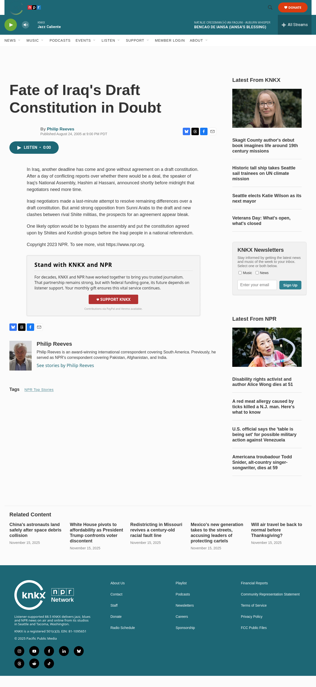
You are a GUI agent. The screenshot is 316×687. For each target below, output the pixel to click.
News (10, 52)
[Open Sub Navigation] (20, 52)
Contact (116, 605)
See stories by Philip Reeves (65, 376)
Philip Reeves (60, 140)
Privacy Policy (252, 628)
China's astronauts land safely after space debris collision (35, 541)
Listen (108, 52)
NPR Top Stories (39, 401)
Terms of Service (254, 617)
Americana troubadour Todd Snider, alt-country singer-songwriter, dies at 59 (262, 473)
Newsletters (185, 617)
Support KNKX (113, 310)
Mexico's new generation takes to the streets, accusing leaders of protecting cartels (217, 544)
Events (83, 52)
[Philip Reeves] (20, 367)
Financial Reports (254, 594)
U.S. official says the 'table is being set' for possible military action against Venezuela (264, 446)
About (196, 52)
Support (135, 52)
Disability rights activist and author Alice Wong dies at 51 (262, 393)
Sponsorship (185, 639)
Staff (114, 617)
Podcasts (60, 52)
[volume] (25, 36)
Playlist (181, 594)
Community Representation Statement (270, 605)
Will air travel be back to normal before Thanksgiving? (276, 541)
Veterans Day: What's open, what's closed (261, 232)
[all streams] (295, 36)
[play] (11, 36)
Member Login (170, 52)
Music (32, 52)
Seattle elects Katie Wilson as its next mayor (266, 209)
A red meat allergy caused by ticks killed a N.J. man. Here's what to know (263, 418)
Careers (182, 628)
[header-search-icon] (272, 13)
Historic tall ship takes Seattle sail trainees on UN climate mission (263, 184)
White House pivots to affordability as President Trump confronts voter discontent (96, 544)
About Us (117, 594)
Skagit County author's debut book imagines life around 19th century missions (265, 157)
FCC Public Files (254, 639)
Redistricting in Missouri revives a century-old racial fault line (156, 541)
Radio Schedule (122, 639)
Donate (298, 13)
